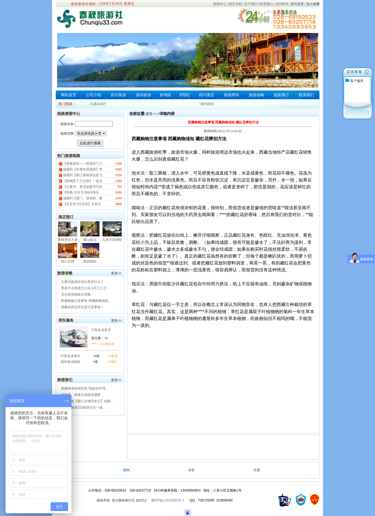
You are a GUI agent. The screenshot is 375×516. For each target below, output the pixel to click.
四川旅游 (118, 95)
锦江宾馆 (67, 261)
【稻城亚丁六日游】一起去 (82, 181)
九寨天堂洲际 (112, 240)
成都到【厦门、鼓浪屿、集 (82, 198)
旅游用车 (231, 95)
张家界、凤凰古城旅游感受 (81, 395)
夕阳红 (184, 95)
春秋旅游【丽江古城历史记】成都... (87, 401)
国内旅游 (143, 95)
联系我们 (266, 4)
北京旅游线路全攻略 (76, 294)
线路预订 (281, 95)
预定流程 (235, 4)
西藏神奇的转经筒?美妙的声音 (83, 388)
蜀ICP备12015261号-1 (167, 500)
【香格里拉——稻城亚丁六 (82, 163)
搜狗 (126, 470)
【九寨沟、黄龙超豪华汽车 (82, 187)
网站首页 (68, 95)
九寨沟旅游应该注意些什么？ (82, 282)
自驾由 (165, 95)
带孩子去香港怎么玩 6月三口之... (85, 288)
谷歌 (191, 470)
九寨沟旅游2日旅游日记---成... (83, 407)
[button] (313, 60)
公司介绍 (93, 95)
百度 (257, 470)
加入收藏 (313, 4)
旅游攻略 (256, 95)
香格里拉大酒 (67, 240)
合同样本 (281, 4)
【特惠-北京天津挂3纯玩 (80, 192)
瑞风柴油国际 (70, 362)
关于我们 (250, 4)
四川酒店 (206, 95)
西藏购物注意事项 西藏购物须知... (86, 301)
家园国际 (89, 261)
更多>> (116, 273)
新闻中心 (219, 4)
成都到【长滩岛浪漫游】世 (82, 169)
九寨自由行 (98, 104)
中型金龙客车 (70, 356)
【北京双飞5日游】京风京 (81, 204)
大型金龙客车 (101, 330)
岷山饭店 (89, 240)
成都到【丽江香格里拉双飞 (82, 175)
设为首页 (297, 4)
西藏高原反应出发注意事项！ (82, 307)
